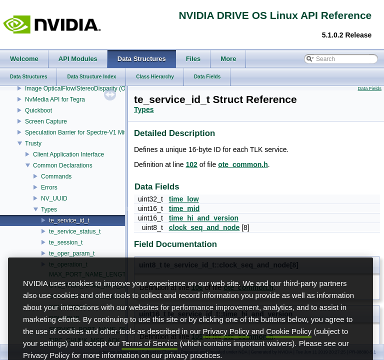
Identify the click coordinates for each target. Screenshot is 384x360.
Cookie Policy (289, 346)
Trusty (33, 143)
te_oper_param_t (71, 253)
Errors (49, 187)
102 (192, 164)
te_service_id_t (69, 220)
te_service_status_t (74, 231)
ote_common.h (243, 164)
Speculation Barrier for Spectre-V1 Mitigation (84, 132)
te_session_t (65, 242)
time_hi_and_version (203, 218)
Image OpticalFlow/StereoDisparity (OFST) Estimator (95, 88)
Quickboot (38, 110)
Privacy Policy (225, 346)
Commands (56, 176)
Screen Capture (46, 121)
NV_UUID (54, 198)
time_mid (184, 208)
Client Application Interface (68, 154)
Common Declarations (62, 165)
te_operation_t (68, 264)
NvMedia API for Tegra (55, 99)
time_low (184, 199)
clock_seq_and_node (204, 228)
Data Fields (370, 88)
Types (49, 209)
